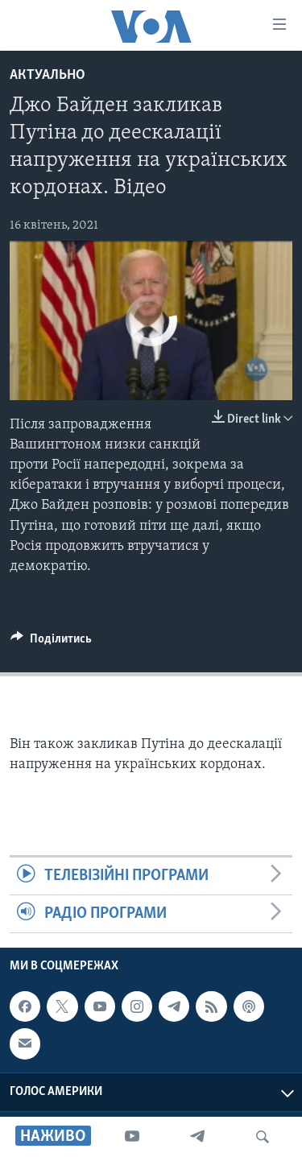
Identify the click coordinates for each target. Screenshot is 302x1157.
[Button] (51, 642)
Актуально (47, 75)
